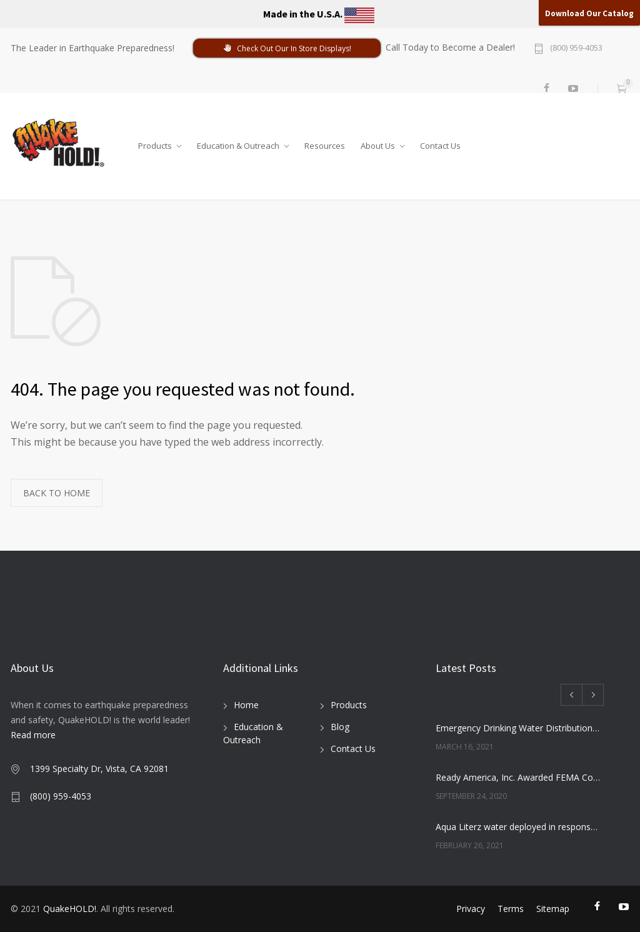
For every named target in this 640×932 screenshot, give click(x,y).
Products (155, 143)
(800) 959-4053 (576, 48)
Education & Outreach (238, 143)
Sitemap (552, 908)
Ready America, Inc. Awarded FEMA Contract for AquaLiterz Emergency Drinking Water (518, 777)
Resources (324, 143)
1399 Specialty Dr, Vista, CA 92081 (99, 768)
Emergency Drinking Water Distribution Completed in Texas (518, 728)
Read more (33, 735)
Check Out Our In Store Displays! (286, 48)
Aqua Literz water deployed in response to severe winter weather (518, 827)
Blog (340, 727)
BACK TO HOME (56, 493)
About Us (378, 143)
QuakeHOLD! (69, 908)
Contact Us (440, 143)
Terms (511, 908)
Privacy (470, 908)
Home (246, 705)
